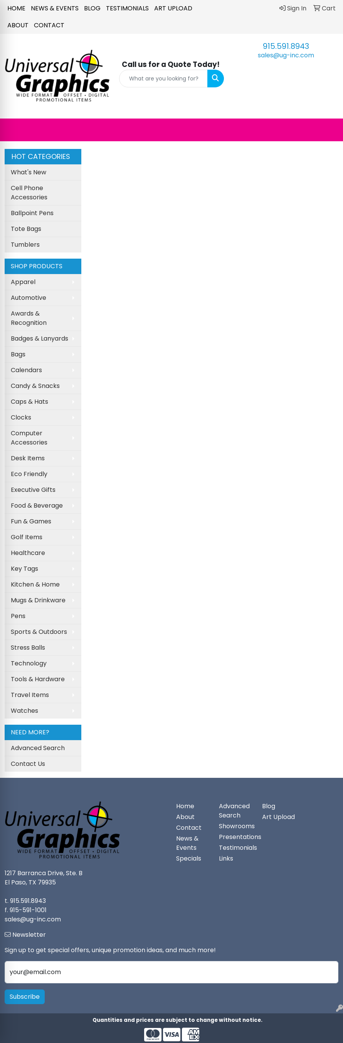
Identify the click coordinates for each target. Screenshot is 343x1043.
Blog (92, 8)
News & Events (55, 8)
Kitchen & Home (35, 584)
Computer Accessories (29, 438)
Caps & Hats (29, 401)
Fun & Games (31, 521)
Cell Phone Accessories (29, 193)
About (18, 25)
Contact (49, 25)
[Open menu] (327, 129)
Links (226, 858)
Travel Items (30, 694)
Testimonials (127, 8)
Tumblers (25, 244)
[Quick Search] (163, 78)
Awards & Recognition (29, 318)
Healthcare (28, 552)
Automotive (28, 297)
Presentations (235, 836)
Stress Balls (28, 647)
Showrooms (235, 826)
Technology (29, 663)
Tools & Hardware (38, 679)
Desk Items (28, 458)
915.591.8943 (286, 46)
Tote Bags (26, 228)
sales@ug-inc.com (286, 55)
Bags (18, 354)
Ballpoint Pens (32, 213)
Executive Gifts (33, 489)
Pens (18, 616)
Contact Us (28, 763)
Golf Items (26, 537)
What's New (28, 172)
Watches (24, 710)
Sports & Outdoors (39, 631)
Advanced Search (38, 748)
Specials (188, 858)
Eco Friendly (29, 474)
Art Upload (173, 8)
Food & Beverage (37, 505)
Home (16, 8)
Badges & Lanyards (39, 338)
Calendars (26, 370)
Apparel (23, 281)
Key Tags (24, 568)
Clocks (21, 417)
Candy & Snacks (35, 385)
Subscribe (25, 996)
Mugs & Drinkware (38, 600)
